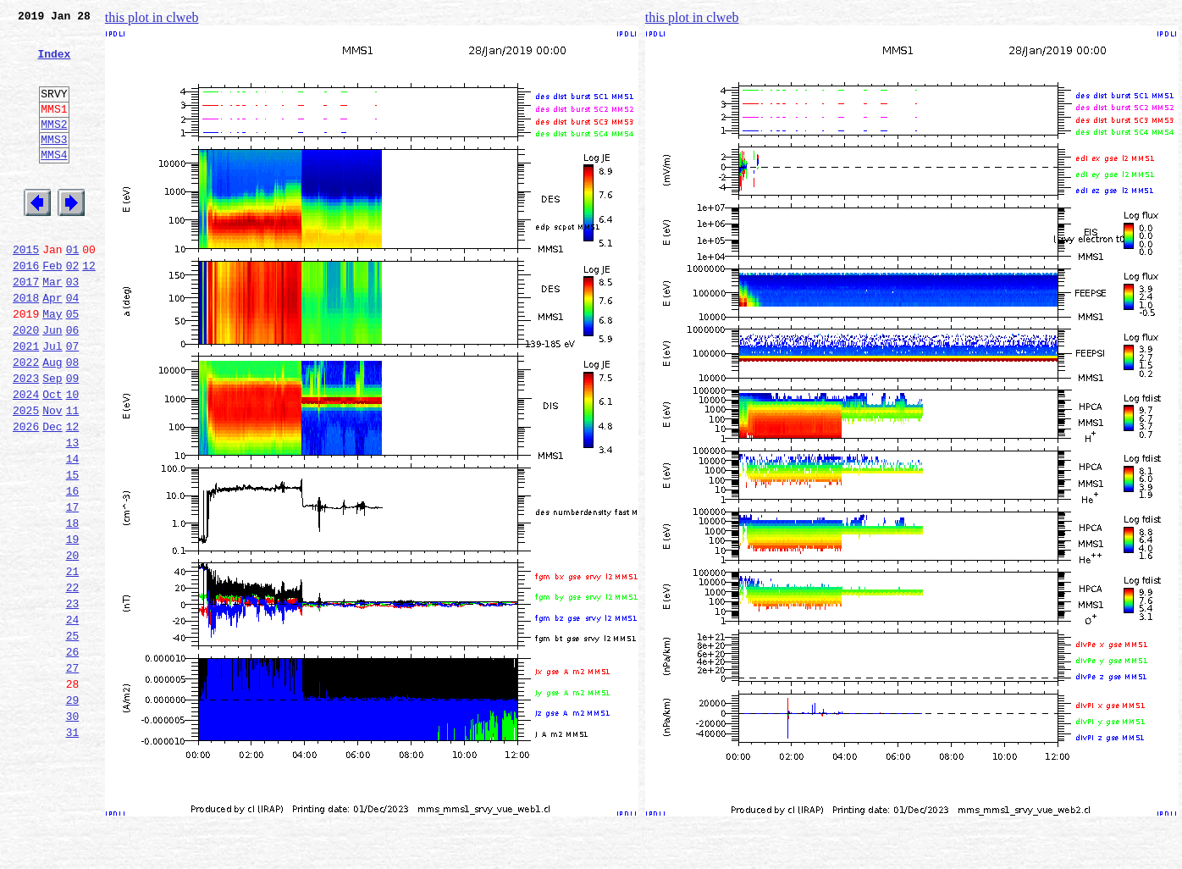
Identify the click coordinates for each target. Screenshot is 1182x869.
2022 (26, 420)
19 (73, 625)
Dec (52, 494)
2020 (26, 382)
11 (73, 476)
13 (73, 513)
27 (73, 774)
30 (73, 830)
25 (73, 736)
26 (73, 755)
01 (73, 289)
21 (73, 662)
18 (73, 606)
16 (73, 569)
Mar (52, 327)
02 (73, 308)
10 (73, 457)
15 (73, 550)
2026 (26, 494)
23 (73, 699)
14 (73, 532)
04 (73, 345)
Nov (52, 476)
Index (53, 63)
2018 (26, 345)
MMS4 (54, 182)
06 (73, 382)
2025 (26, 476)
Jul (52, 401)
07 (73, 401)
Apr (52, 345)
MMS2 (54, 146)
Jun (52, 382)
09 (73, 438)
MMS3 (54, 164)
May (52, 364)
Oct (52, 457)
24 (73, 718)
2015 (26, 289)
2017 (26, 327)
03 (73, 327)
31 (73, 848)
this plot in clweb (152, 17)
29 (73, 811)
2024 (26, 457)
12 (89, 308)
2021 (26, 401)
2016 (26, 308)
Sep (52, 438)
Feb (52, 308)
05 (73, 364)
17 (73, 587)
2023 (26, 438)
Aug (52, 420)
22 (73, 681)
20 (73, 643)
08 (73, 420)
